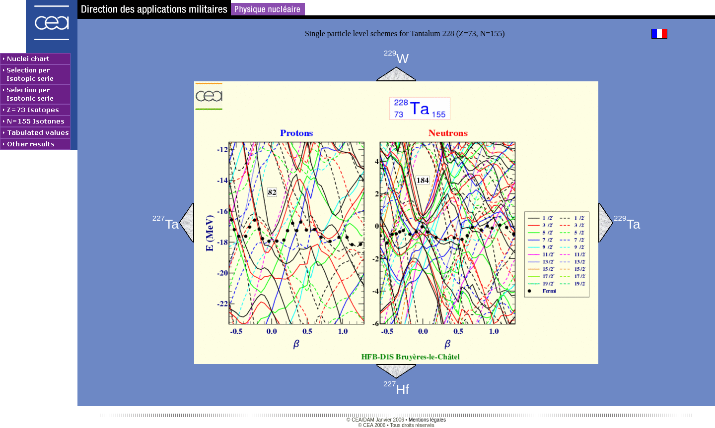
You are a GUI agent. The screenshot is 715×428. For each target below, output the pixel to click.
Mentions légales (427, 420)
